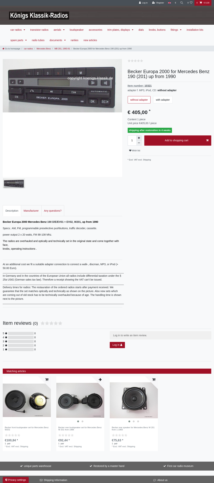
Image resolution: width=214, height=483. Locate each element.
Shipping (146, 160)
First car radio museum (180, 427)
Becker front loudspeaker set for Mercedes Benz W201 (26, 390)
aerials (58, 29)
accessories (95, 29)
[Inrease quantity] (139, 138)
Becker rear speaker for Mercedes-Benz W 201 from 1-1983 (133, 390)
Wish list (134, 150)
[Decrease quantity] (139, 143)
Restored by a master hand (108, 427)
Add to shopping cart (187, 140)
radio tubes (38, 40)
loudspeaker (77, 29)
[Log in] (143, 3)
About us (162, 441)
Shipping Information (55, 441)
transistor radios (39, 29)
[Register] (158, 3)
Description (11, 172)
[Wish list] (189, 3)
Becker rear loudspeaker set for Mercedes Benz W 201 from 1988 (80, 390)
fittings (175, 29)
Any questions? (53, 172)
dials (141, 29)
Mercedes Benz (43, 49)
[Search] (181, 3)
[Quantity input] (132, 140)
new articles (90, 40)
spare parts (17, 40)
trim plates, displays (119, 29)
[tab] (12, 172)
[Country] (169, 3)
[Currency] (175, 3)
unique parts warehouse (37, 427)
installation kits (195, 29)
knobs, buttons (157, 29)
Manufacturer (31, 172)
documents (56, 40)
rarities (74, 40)
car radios (16, 29)
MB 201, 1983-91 (62, 49)
